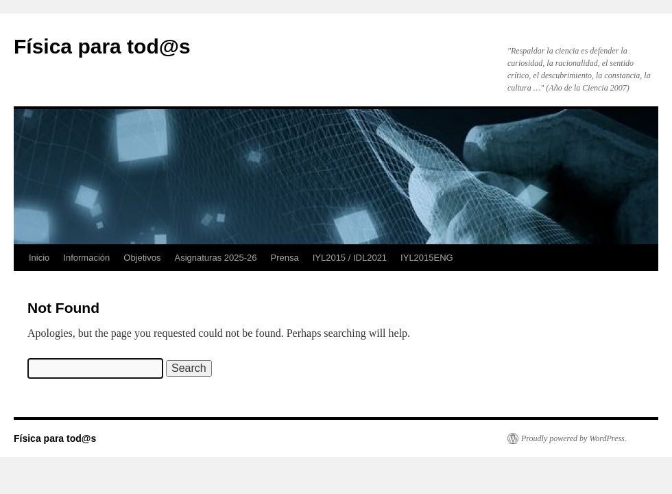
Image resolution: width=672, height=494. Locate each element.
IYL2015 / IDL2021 (350, 257)
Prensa (284, 257)
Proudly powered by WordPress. (574, 438)
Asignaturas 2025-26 (215, 257)
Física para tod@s (102, 46)
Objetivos (141, 257)
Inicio (39, 257)
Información (86, 257)
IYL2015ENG (426, 257)
